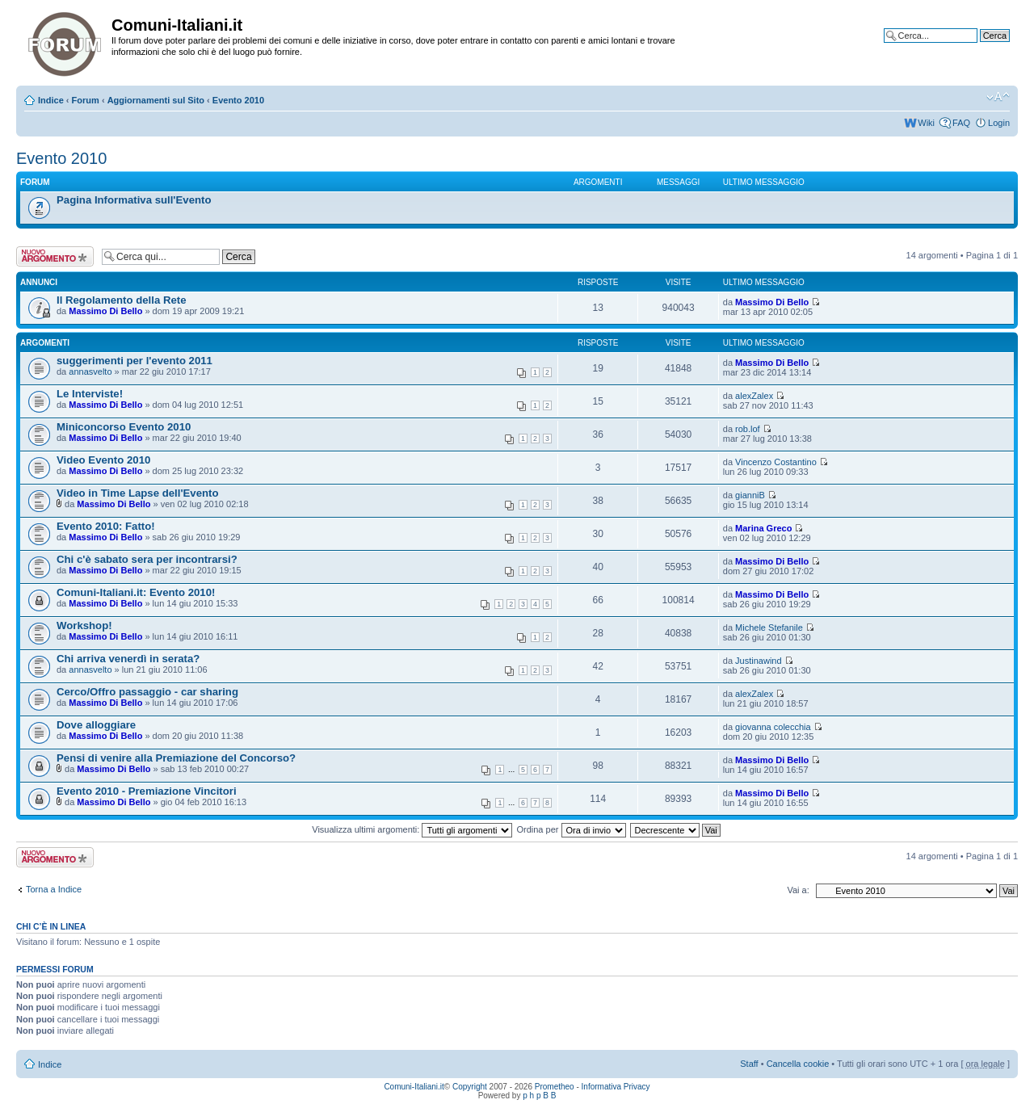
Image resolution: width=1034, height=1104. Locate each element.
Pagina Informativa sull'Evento (134, 200)
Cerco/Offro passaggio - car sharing (147, 692)
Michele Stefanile (769, 627)
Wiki (926, 123)
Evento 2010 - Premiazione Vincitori (147, 791)
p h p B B (539, 1095)
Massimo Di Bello (105, 311)
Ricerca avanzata (975, 47)
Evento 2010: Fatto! (106, 526)
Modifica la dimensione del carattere (998, 97)
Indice (51, 100)
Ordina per (570, 829)
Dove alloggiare (96, 725)
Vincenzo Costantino (776, 462)
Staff (749, 1063)
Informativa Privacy (616, 1086)
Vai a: (798, 890)
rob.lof (747, 429)
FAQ (961, 123)
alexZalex (754, 396)
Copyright (469, 1086)
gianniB (750, 495)
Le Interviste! (90, 394)
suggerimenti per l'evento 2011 (134, 361)
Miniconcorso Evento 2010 (124, 427)
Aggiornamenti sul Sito (155, 100)
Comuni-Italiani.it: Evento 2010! (136, 592)
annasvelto (90, 371)
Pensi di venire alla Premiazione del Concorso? (176, 758)
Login (999, 123)
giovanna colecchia (773, 727)
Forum (85, 100)
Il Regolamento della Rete (122, 300)
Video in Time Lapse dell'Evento (138, 493)
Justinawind (758, 660)
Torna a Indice (54, 889)
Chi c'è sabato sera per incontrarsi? (147, 559)
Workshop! (84, 625)
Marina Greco (763, 528)
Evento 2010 (238, 100)
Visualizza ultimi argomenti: (412, 829)
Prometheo (554, 1086)
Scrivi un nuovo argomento (55, 256)
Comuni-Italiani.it (413, 1086)
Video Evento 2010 (103, 460)
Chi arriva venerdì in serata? (128, 659)
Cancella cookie (798, 1063)
